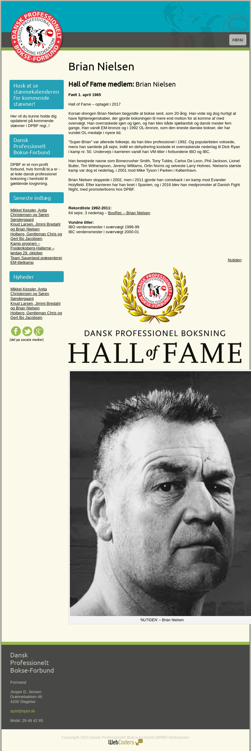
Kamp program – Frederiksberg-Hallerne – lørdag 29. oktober (32, 248)
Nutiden (234, 260)
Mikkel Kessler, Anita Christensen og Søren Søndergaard (29, 215)
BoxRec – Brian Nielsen (129, 213)
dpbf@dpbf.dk (22, 711)
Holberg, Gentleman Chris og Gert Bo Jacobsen (36, 236)
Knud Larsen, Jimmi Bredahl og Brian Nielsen (35, 226)
